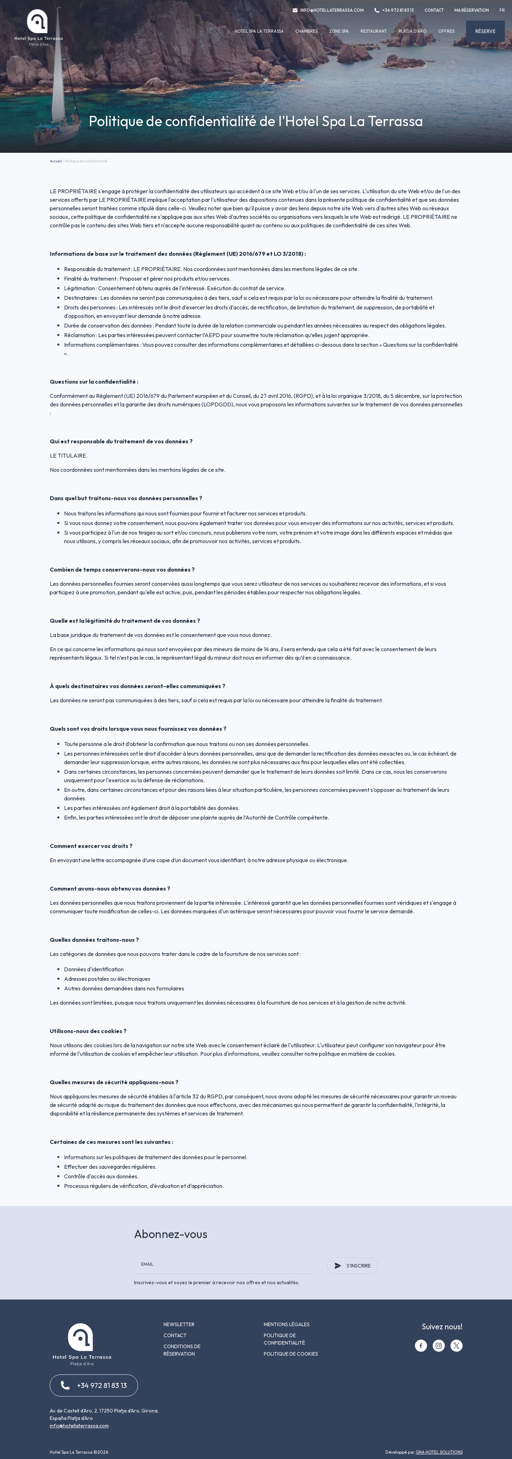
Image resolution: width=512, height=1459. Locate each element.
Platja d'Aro (413, 31)
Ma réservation (471, 10)
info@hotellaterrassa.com (328, 10)
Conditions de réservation (182, 1350)
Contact (434, 10)
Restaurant (374, 31)
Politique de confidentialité (284, 1339)
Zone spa (339, 31)
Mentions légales (287, 1324)
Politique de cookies (291, 1354)
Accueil (56, 161)
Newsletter (179, 1324)
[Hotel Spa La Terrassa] (38, 45)
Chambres (306, 31)
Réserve (485, 31)
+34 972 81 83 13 (394, 10)
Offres (446, 31)
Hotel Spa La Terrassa (259, 31)
